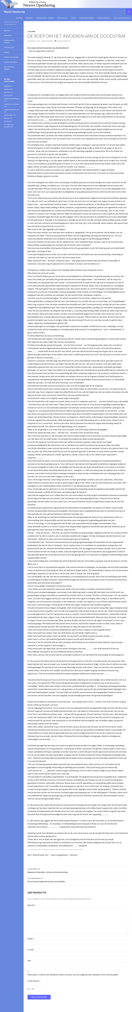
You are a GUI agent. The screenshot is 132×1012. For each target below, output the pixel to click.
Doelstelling (62, 18)
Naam (31, 938)
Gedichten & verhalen (11, 104)
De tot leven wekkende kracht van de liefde (78, 880)
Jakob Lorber (8, 115)
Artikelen (29, 18)
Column (31, 31)
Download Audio (103, 18)
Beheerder (48, 41)
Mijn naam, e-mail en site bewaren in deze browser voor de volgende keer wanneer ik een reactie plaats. (73, 974)
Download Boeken (86, 18)
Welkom (19, 18)
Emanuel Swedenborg (11, 99)
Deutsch (7, 92)
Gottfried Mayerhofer (11, 110)
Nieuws (6, 118)
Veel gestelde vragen (122, 18)
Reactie (32, 905)
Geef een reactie (63, 41)
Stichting (7, 121)
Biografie (7, 86)
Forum (73, 18)
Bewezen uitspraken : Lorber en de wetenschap (78, 870)
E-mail (31, 949)
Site (29, 960)
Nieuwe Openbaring (14, 11)
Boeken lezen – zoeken (44, 18)
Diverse (6, 95)
